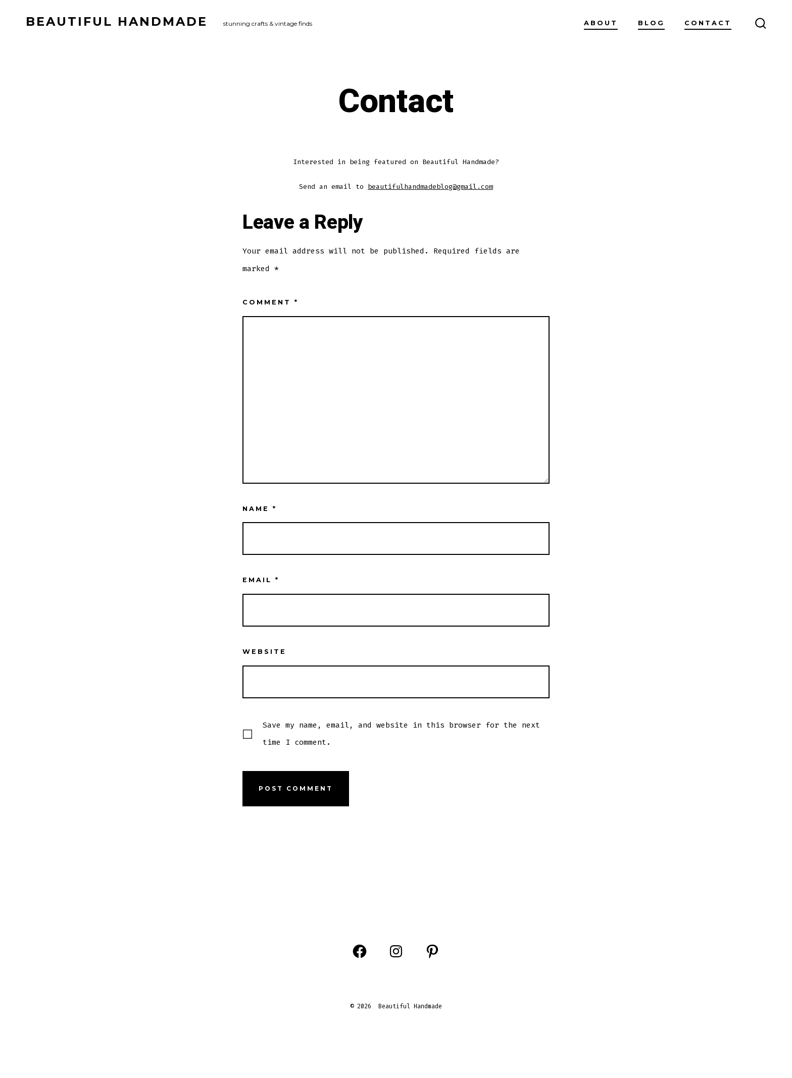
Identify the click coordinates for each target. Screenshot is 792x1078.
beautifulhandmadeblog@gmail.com (430, 186)
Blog (651, 23)
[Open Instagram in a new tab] (396, 951)
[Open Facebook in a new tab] (359, 951)
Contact (707, 23)
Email (260, 580)
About (601, 23)
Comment (270, 302)
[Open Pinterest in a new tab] (432, 951)
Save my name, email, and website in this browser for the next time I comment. (401, 733)
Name (259, 508)
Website (264, 651)
